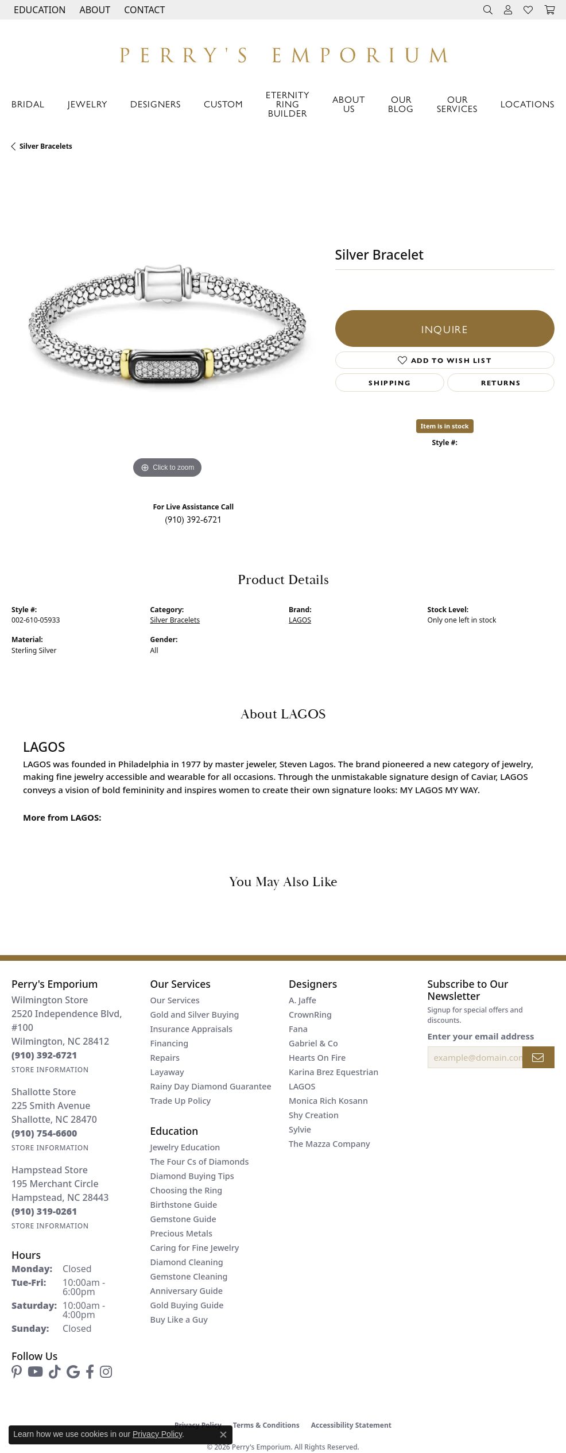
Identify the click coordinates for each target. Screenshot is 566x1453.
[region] (167, 325)
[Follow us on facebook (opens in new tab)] (90, 1372)
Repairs (165, 1057)
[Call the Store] (44, 1055)
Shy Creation (314, 1115)
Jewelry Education (185, 1147)
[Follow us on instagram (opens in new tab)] (106, 1372)
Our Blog (401, 103)
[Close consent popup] (223, 1434)
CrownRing (310, 1014)
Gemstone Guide (183, 1219)
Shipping (389, 382)
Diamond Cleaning (186, 1262)
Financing (169, 1043)
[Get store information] (50, 1070)
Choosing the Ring (186, 1190)
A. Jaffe (302, 1000)
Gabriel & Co (313, 1043)
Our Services (457, 103)
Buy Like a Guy (179, 1319)
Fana (298, 1028)
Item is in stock (445, 426)
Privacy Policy (157, 1434)
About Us (348, 103)
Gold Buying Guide (187, 1305)
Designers (155, 103)
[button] (38, 10)
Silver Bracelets (46, 146)
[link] (143, 10)
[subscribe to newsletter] (538, 1057)
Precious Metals (181, 1233)
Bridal (28, 103)
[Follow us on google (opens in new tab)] (73, 1372)
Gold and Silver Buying (194, 1014)
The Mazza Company (329, 1143)
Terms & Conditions (266, 1425)
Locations (528, 103)
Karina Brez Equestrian (333, 1071)
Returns (501, 382)
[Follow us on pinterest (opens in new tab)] (16, 1372)
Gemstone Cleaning (189, 1276)
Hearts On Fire (317, 1057)
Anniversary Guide (186, 1290)
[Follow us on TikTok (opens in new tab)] (55, 1372)
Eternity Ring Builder (287, 103)
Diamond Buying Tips (192, 1175)
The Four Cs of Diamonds (199, 1161)
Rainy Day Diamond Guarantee (211, 1086)
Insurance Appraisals (191, 1028)
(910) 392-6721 (193, 518)
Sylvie (300, 1129)
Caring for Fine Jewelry (194, 1247)
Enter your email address (481, 1036)
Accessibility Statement (351, 1425)
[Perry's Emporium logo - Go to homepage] (283, 52)
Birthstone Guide (184, 1204)
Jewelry (87, 103)
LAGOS (300, 620)
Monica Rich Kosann (328, 1100)
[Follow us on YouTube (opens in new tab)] (35, 1372)
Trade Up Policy (180, 1100)
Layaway (167, 1071)
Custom (223, 103)
